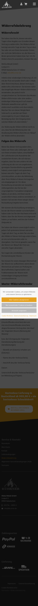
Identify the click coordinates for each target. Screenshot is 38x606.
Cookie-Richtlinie (7, 316)
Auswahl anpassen (19, 311)
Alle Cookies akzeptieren (19, 300)
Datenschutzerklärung (21, 316)
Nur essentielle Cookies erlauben (19, 305)
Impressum (32, 316)
